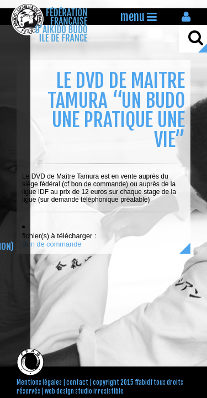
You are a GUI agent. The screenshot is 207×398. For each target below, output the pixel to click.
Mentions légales (39, 382)
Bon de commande (51, 244)
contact (77, 382)
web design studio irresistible (84, 391)
